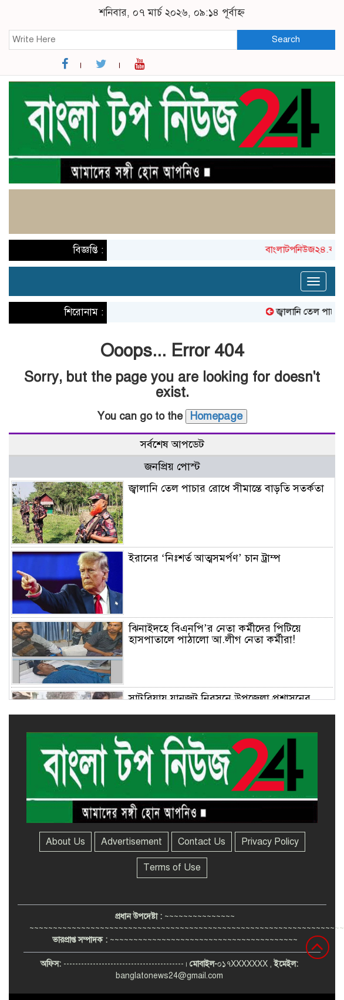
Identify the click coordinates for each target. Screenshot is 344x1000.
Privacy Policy (270, 842)
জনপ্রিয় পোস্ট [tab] (172, 466)
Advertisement (131, 842)
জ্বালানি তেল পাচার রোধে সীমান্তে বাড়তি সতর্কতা (226, 488)
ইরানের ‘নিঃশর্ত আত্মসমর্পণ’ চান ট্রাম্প (205, 558)
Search (286, 39)
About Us (65, 842)
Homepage (216, 416)
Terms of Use (172, 867)
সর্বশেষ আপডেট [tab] (172, 444)
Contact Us (201, 842)
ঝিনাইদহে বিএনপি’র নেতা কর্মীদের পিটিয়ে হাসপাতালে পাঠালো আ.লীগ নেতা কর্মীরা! (215, 634)
